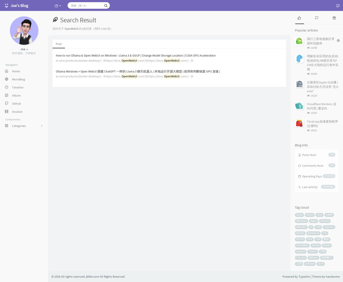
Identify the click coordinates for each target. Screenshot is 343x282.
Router (316, 245)
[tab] (299, 17)
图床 (326, 239)
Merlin (326, 245)
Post (59, 44)
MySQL (300, 233)
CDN (322, 251)
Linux (299, 214)
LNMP (329, 214)
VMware (313, 257)
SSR (318, 239)
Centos (313, 251)
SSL (325, 233)
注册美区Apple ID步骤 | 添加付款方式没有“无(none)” (322, 86)
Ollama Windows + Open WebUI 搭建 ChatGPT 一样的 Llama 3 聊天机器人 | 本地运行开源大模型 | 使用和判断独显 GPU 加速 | (138, 71)
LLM (318, 227)
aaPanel (309, 263)
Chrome (300, 257)
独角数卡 (327, 257)
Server (309, 214)
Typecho (329, 227)
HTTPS (300, 239)
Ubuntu (324, 221)
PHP (309, 239)
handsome (333, 277)
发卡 (320, 263)
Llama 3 (300, 251)
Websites (301, 227)
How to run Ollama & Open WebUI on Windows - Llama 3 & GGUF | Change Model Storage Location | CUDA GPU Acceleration (136, 55)
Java (319, 214)
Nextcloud (313, 233)
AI (311, 227)
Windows (301, 221)
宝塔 (299, 263)
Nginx (313, 221)
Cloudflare (302, 245)
